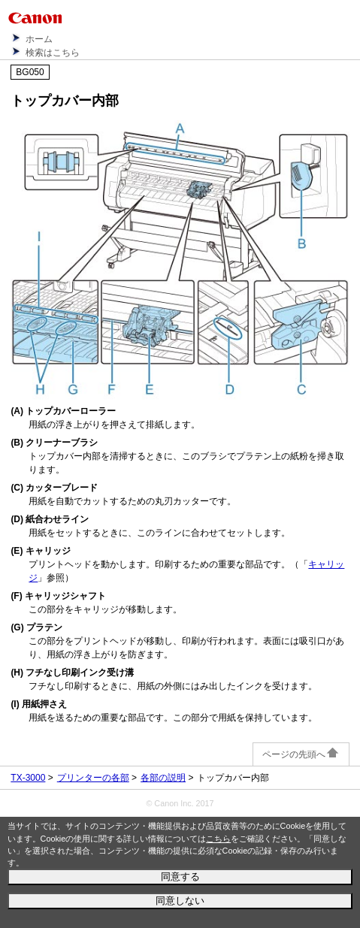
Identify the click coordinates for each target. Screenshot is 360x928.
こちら (218, 838)
